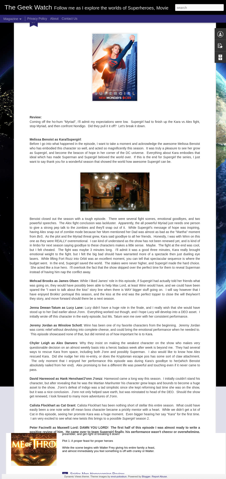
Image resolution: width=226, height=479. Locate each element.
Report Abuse (159, 476)
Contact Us (69, 18)
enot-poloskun (119, 476)
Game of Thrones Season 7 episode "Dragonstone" (111, 422)
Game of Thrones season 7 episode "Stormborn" (109, 371)
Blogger (146, 476)
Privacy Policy (37, 18)
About (54, 18)
